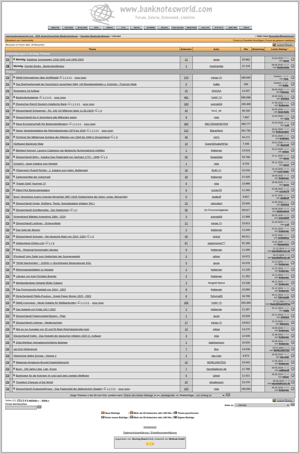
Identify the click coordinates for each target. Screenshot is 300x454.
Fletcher (284, 92)
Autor (216, 49)
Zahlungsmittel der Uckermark (33, 176)
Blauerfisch (216, 130)
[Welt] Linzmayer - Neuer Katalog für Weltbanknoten (46, 302)
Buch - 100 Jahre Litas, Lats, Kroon (36, 369)
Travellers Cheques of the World (34, 382)
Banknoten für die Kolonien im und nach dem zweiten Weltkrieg (52, 375)
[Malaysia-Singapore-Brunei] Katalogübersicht (42, 362)
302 (186, 123)
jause (216, 59)
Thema (92, 49)
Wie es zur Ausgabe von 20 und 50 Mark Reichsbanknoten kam (52, 329)
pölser (285, 151)
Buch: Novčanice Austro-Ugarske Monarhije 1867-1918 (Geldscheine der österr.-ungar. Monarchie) (70, 196)
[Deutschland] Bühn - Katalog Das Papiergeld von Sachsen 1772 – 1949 (57, 157)
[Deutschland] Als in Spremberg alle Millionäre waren (46, 117)
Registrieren (287, 36)
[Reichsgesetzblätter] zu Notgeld (34, 269)
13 (186, 329)
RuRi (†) (216, 170)
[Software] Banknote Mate (28, 143)
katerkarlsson (216, 342)
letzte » (45, 400)
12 (186, 59)
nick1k (216, 236)
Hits (246, 49)
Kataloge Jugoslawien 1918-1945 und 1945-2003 (55, 59)
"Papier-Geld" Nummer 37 (31, 183)
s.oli (287, 125)
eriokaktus (283, 237)
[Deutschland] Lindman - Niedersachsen (39, 322)
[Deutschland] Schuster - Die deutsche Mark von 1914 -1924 (51, 236)
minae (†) (216, 77)
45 (186, 236)
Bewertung (258, 49)
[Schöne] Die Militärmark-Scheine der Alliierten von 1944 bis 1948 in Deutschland (63, 137)
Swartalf (284, 145)
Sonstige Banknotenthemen (94, 36)
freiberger (284, 105)
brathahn (284, 138)
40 (186, 137)
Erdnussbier (282, 131)
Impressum (150, 427)
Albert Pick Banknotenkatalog (33, 190)
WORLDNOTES (282, 350)
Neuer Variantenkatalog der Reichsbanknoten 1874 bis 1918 (50, 130)
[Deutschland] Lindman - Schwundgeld (38, 223)
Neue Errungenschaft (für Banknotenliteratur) (42, 123)
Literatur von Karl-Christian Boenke (36, 276)
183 (186, 104)
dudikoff (216, 196)
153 (186, 388)
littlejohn (284, 324)
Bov (216, 349)
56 (186, 157)
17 (186, 322)
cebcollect (216, 203)
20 (186, 176)
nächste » (33, 400)
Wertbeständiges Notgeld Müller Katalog (39, 282)
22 (186, 203)
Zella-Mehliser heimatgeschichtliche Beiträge (42, 342)
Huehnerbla (27, 40)
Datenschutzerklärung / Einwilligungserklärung (150, 432)
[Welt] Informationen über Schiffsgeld (37, 77)
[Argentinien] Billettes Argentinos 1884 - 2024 (39, 216)
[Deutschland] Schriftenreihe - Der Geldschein (42, 210)
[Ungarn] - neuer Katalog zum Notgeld (35, 163)
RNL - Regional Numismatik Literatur (37, 249)
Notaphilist (216, 157)
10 (186, 143)
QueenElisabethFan (216, 143)
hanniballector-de (281, 251)
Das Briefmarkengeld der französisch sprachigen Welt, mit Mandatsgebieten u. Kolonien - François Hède (76, 84)
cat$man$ (284, 370)
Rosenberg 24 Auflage (26, 90)
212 (186, 130)
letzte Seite (80, 77)
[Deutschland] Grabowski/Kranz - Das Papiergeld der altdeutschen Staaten (59, 388)
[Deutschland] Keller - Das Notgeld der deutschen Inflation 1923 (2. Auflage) (57, 335)
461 (186, 97)
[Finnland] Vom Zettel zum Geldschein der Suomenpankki (46, 256)
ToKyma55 (216, 296)
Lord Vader (283, 171)
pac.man (216, 355)
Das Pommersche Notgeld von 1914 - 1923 (41, 289)
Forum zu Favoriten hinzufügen (248, 40)
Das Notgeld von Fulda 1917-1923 (36, 309)
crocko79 (216, 190)
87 (186, 243)
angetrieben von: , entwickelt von (150, 439)
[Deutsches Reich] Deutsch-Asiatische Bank (41, 104)
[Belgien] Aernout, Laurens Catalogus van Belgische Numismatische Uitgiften (60, 150)
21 (186, 223)
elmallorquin (216, 382)
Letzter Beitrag (279, 49)
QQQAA (216, 90)
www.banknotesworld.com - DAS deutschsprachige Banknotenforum (42, 36)
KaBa (216, 84)
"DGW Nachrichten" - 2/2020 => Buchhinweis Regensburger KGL (53, 263)
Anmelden (274, 36)
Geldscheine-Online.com (30, 243)
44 (186, 110)
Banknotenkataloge (27, 97)
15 (186, 90)
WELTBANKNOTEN (216, 123)
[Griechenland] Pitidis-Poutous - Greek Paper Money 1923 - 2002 (53, 296)
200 (186, 302)
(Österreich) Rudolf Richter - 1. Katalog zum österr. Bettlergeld (52, 170)
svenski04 (216, 104)
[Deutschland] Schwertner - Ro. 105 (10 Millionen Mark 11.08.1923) (55, 110)
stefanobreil (283, 211)
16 (186, 170)
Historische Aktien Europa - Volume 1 (35, 355)
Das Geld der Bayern (28, 229)
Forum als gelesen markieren (280, 40)
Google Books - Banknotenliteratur (44, 66)
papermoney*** (216, 243)
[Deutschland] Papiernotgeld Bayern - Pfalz (41, 316)
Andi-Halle (283, 112)
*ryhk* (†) (216, 97)
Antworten (186, 49)
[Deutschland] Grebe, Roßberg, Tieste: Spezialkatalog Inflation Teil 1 (55, 203)
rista (286, 78)
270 (186, 77)
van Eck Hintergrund (25, 349)
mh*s (217, 137)
